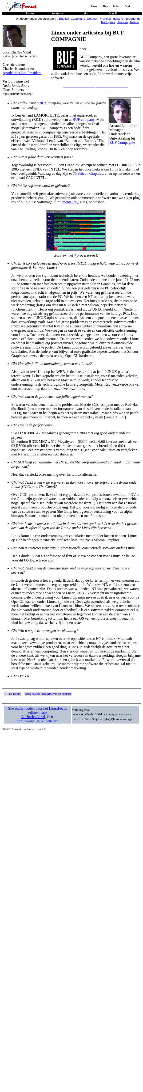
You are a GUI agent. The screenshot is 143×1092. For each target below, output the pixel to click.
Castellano (78, 18)
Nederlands (133, 18)
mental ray (70, 202)
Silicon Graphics (90, 173)
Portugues (108, 22)
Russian (122, 22)
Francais (105, 18)
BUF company (84, 119)
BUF (43, 103)
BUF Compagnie (122, 142)
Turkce (134, 22)
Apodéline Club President (22, 73)
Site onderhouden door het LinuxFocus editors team (37, 710)
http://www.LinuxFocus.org (37, 721)
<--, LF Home (12, 693)
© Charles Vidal (33, 717)
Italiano (118, 18)
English (64, 18)
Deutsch (92, 18)
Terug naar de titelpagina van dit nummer (47, 693)
